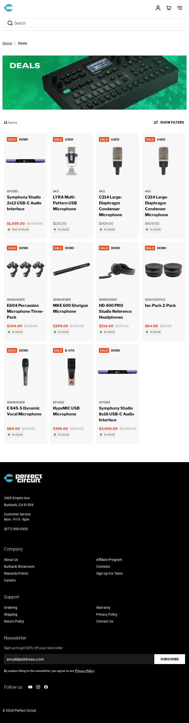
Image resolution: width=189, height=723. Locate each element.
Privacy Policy (84, 671)
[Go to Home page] (8, 8)
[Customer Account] (158, 7)
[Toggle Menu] (179, 7)
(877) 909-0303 (16, 529)
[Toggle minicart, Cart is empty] (168, 7)
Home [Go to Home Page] (7, 43)
